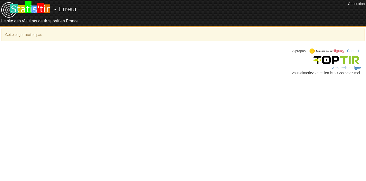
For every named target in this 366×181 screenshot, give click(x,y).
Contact (353, 51)
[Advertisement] (255, 12)
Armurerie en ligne (346, 68)
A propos (299, 51)
